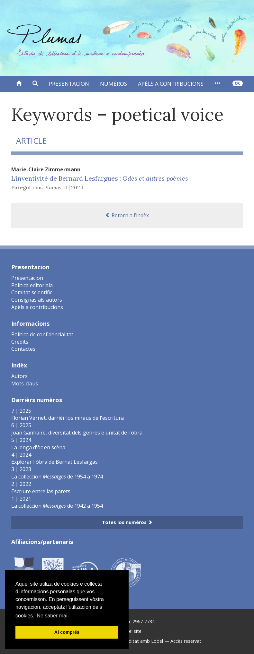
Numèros (113, 83)
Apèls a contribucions (171, 83)
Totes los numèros (127, 522)
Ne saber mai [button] (52, 615)
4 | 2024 (73, 187)
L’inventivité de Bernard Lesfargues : (99, 178)
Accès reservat (185, 641)
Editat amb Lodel (144, 641)
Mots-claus (24, 383)
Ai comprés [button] (66, 632)
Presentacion (69, 83)
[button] (35, 84)
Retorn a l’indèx (127, 215)
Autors (19, 376)
